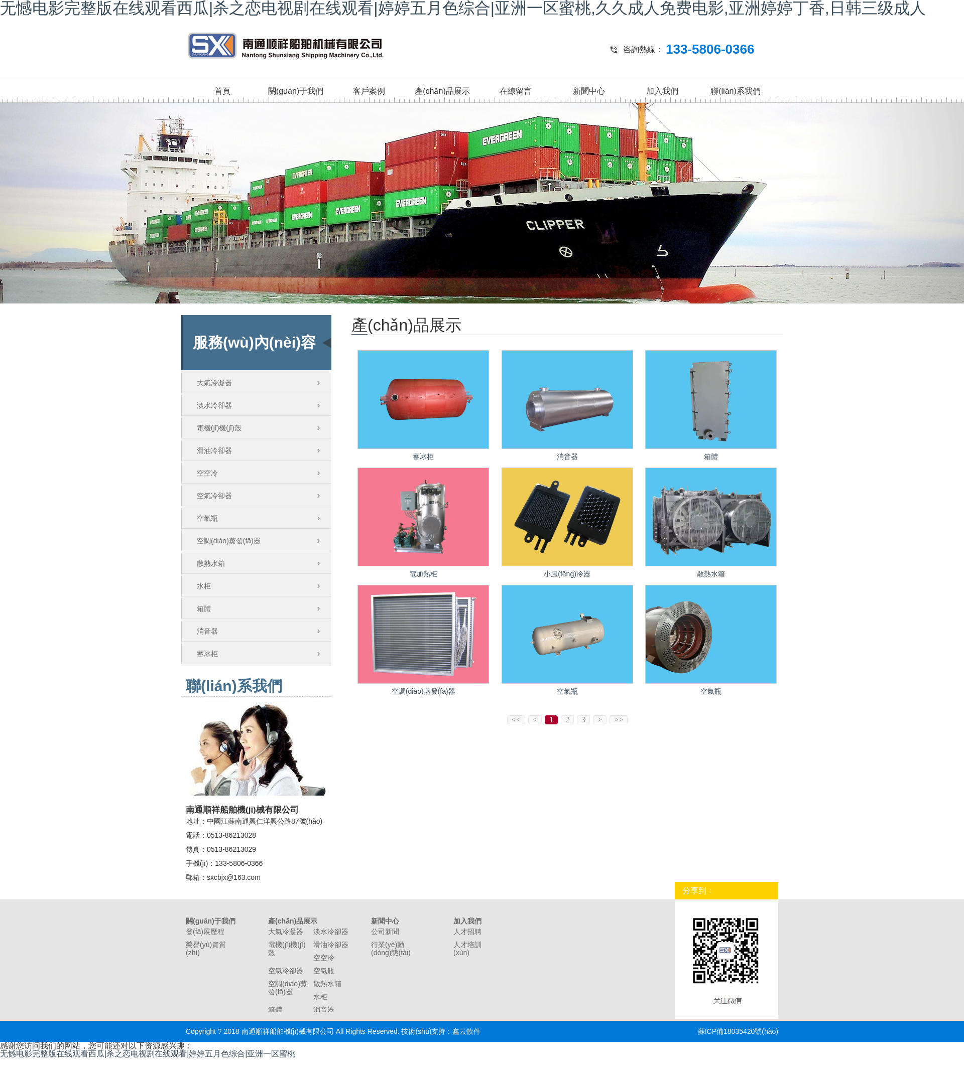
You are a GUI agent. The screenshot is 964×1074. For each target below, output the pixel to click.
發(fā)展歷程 (205, 932)
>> (618, 719)
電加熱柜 (423, 574)
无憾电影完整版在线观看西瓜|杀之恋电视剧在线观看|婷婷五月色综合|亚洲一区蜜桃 (147, 1053)
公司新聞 (385, 932)
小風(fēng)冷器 (567, 574)
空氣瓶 (207, 518)
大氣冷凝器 (214, 383)
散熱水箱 (211, 563)
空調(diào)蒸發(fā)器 (229, 541)
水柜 (204, 586)
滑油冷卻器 (214, 450)
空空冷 (207, 473)
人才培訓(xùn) (467, 949)
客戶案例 (369, 91)
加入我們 (662, 91)
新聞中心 (589, 91)
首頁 (222, 91)
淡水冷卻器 (214, 405)
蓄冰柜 (207, 654)
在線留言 (516, 91)
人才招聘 (467, 932)
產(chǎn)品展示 (442, 91)
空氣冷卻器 (214, 496)
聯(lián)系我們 (735, 91)
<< (516, 719)
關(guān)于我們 (295, 91)
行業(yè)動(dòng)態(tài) (391, 949)
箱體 (204, 608)
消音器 (207, 631)
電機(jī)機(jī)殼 (219, 428)
